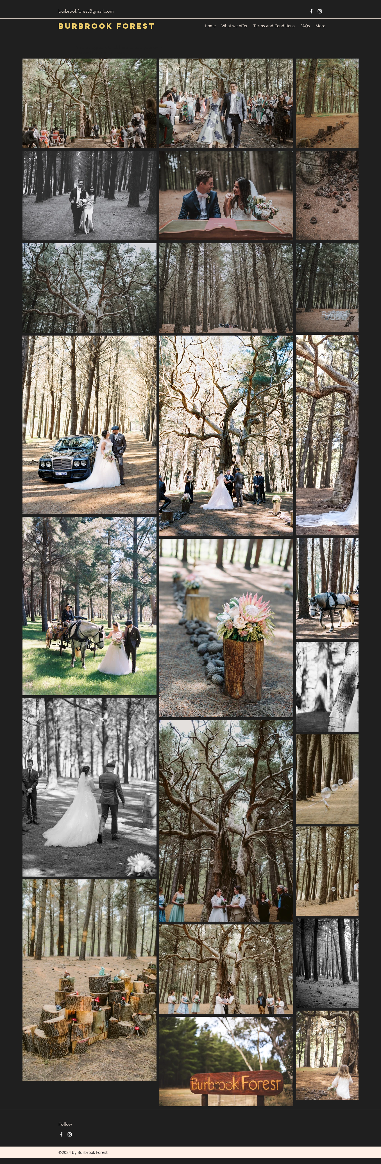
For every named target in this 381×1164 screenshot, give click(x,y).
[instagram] (320, 11)
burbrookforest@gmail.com (86, 11)
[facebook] (311, 11)
